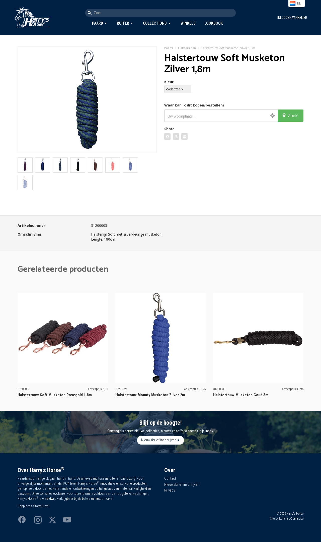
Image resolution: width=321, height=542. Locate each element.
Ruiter (123, 23)
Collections (155, 23)
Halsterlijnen (187, 48)
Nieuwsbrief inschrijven (158, 440)
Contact (170, 478)
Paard (97, 23)
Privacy (169, 490)
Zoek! (290, 115)
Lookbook (213, 23)
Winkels (188, 23)
